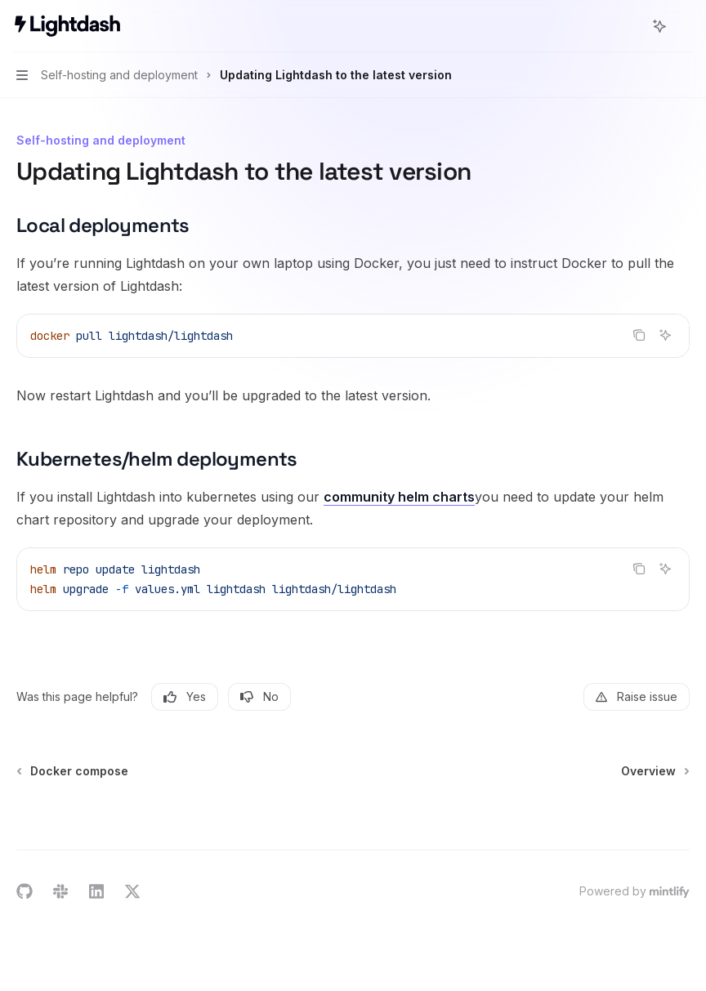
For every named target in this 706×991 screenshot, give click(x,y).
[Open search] (629, 26)
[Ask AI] (665, 335)
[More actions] (685, 26)
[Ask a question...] (353, 807)
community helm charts (399, 497)
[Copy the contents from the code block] (639, 335)
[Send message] (671, 815)
